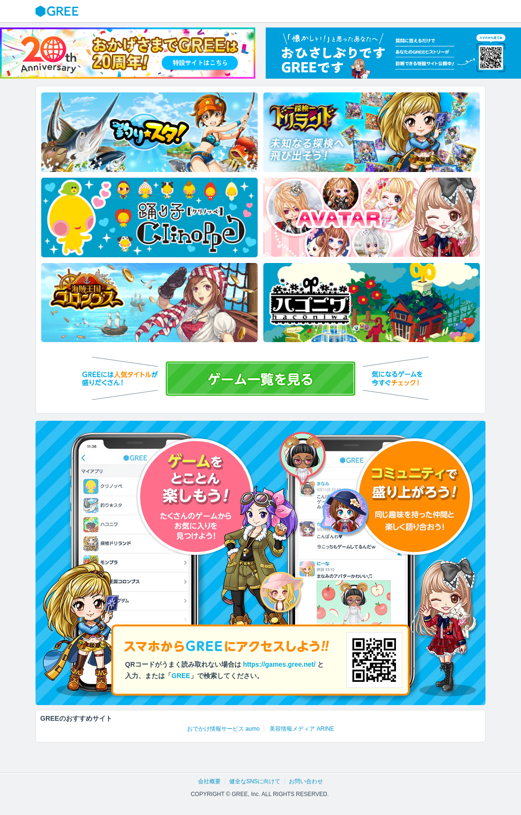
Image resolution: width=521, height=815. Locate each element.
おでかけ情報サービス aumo (223, 728)
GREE (58, 11)
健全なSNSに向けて (255, 781)
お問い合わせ (306, 781)
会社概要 (209, 781)
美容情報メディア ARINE (301, 728)
